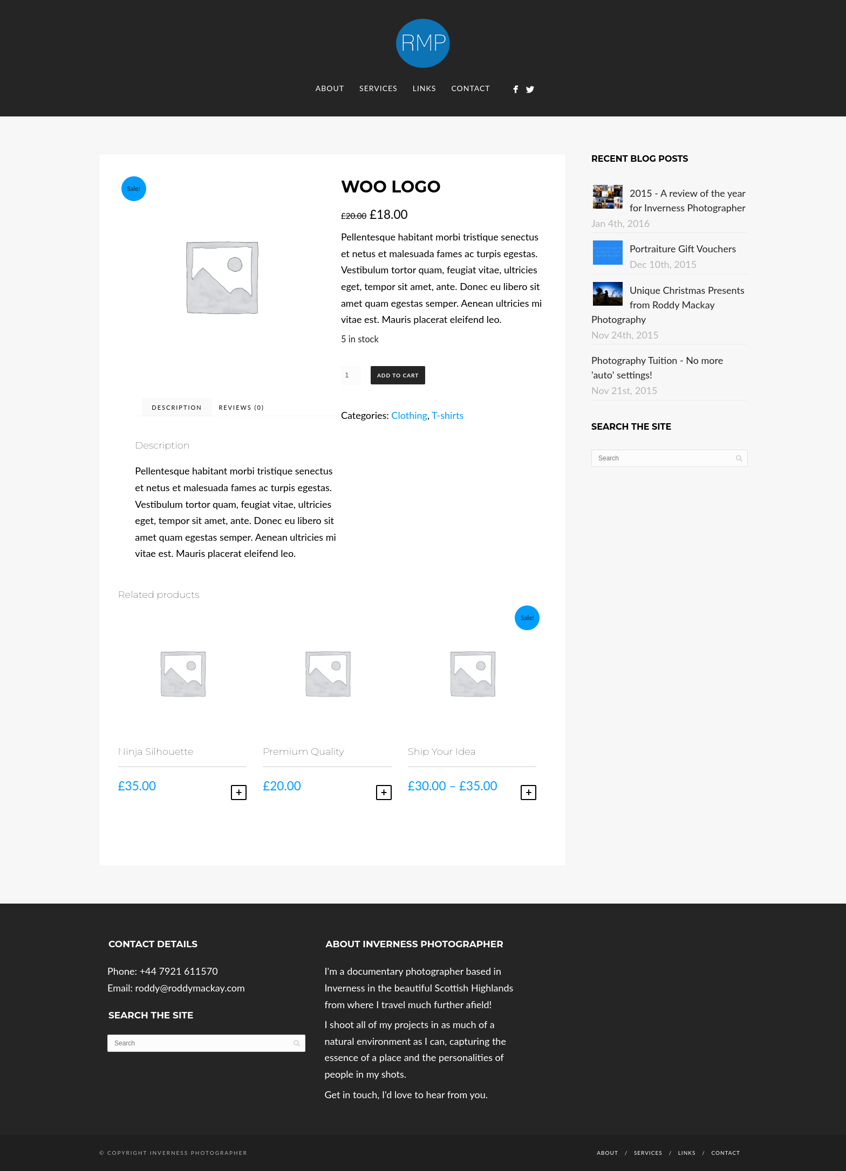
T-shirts (447, 415)
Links (424, 88)
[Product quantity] (351, 375)
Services (378, 88)
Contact (470, 88)
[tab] (177, 407)
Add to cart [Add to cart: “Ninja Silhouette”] (239, 792)
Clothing (409, 415)
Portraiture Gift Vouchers (683, 248)
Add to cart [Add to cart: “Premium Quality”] (384, 792)
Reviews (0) (241, 407)
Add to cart (398, 375)
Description (177, 407)
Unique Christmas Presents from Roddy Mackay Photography (668, 304)
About (330, 88)
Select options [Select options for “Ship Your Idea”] (528, 792)
